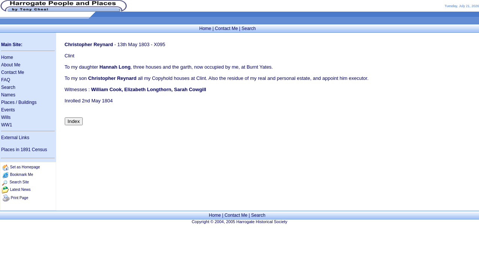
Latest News (20, 190)
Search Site (19, 182)
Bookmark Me (21, 174)
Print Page (19, 198)
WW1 (6, 125)
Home (205, 28)
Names (8, 95)
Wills (5, 117)
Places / (9, 102)
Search (248, 28)
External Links (15, 137)
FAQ (5, 79)
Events (8, 109)
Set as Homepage (25, 167)
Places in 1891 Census (24, 149)
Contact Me (226, 28)
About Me (10, 65)
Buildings (27, 102)
